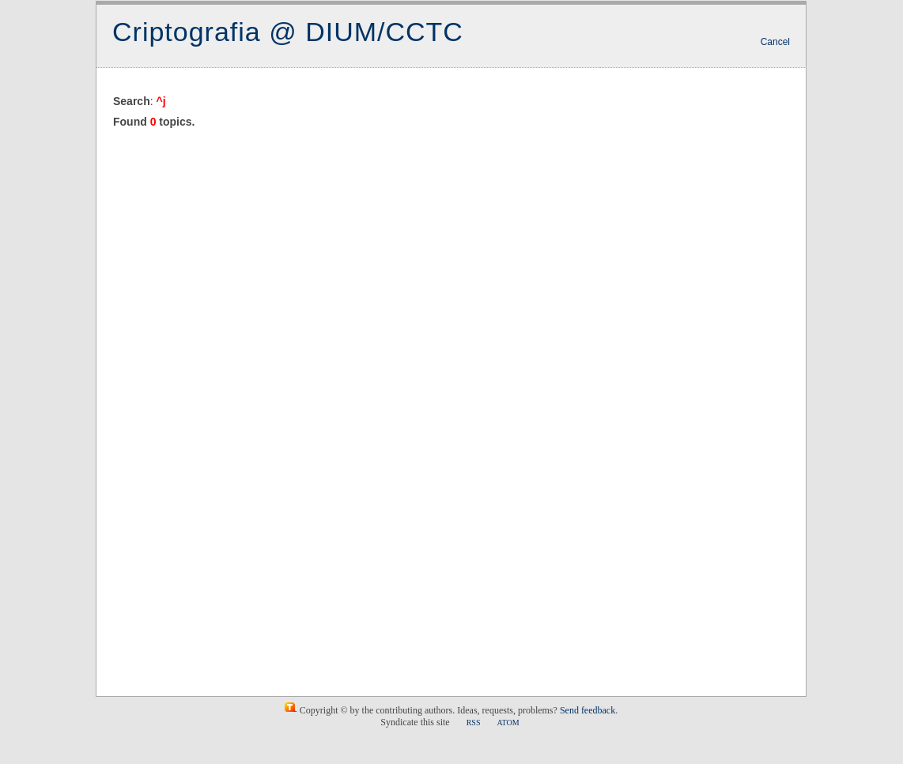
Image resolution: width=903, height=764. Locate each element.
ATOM (508, 722)
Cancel (775, 41)
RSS (474, 722)
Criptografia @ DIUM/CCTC (287, 32)
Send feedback (587, 710)
